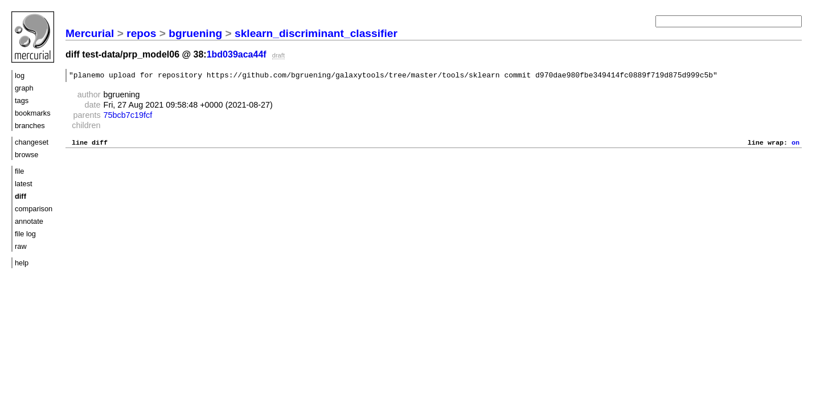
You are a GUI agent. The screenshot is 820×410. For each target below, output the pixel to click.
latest (23, 183)
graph (24, 88)
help (21, 263)
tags (21, 100)
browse (26, 154)
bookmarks (33, 113)
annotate (29, 221)
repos (141, 33)
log (19, 75)
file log (25, 233)
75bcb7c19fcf (128, 116)
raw (21, 246)
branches (30, 125)
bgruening (195, 33)
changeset (31, 142)
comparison (33, 208)
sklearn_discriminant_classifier (316, 33)
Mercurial (89, 33)
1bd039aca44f (236, 54)
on (796, 145)
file (19, 171)
